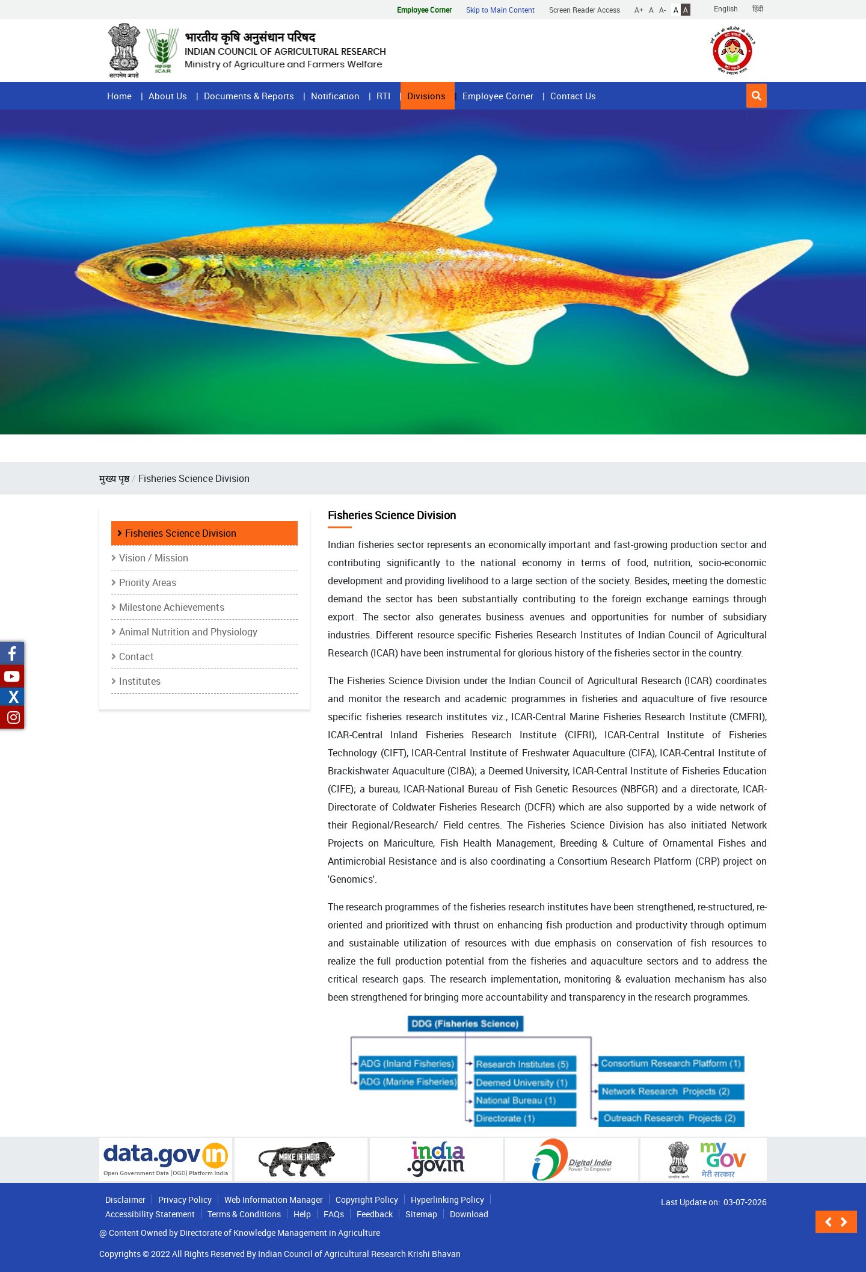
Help (302, 1214)
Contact (136, 656)
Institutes (140, 681)
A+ (638, 9)
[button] (756, 96)
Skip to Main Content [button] (500, 9)
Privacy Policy (185, 1199)
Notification (335, 96)
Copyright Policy (367, 1199)
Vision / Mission (153, 557)
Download (469, 1214)
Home (119, 96)
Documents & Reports (249, 96)
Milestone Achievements (171, 607)
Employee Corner (497, 96)
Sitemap (421, 1214)
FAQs (334, 1214)
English (726, 8)
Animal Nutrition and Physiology (188, 631)
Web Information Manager (273, 1199)
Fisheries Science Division (180, 533)
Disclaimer (125, 1199)
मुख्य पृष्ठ (114, 478)
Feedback (375, 1214)
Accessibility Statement (150, 1214)
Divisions (426, 96)
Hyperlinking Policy (447, 1199)
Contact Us (573, 96)
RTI (383, 96)
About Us (168, 96)
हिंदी (757, 8)
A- (662, 9)
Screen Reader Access (584, 9)
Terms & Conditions (244, 1214)
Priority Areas (147, 582)
